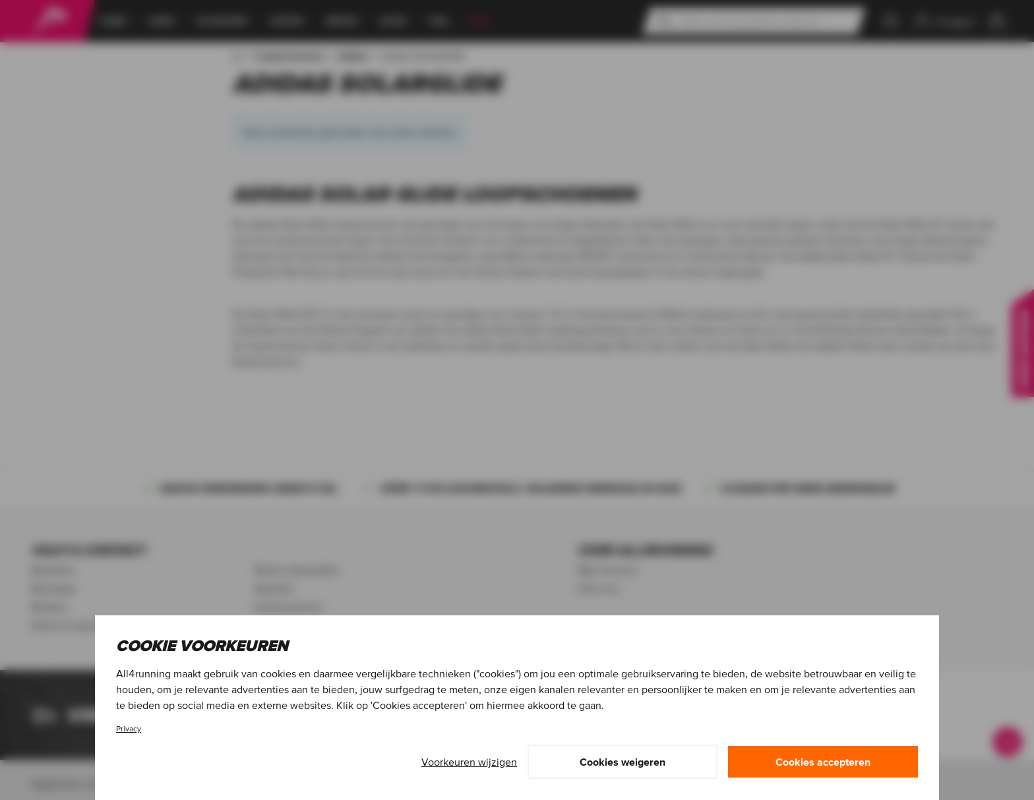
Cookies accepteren (823, 762)
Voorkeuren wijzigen (469, 762)
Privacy (128, 728)
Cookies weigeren (622, 762)
